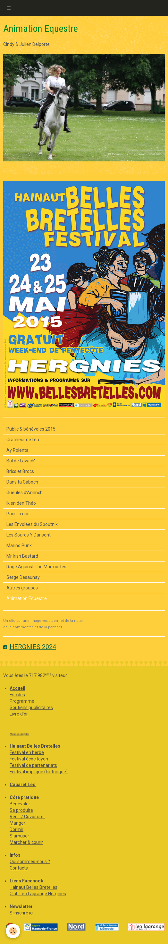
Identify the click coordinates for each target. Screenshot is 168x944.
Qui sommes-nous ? (30, 861)
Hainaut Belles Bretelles (33, 887)
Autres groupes (22, 587)
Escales (17, 694)
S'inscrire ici (21, 912)
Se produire (21, 810)
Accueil (17, 688)
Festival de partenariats (33, 765)
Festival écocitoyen (29, 758)
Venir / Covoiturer (27, 816)
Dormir (16, 829)
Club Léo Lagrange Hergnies (38, 893)
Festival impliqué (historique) (39, 771)
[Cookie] (13, 931)
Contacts (19, 868)
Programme (22, 701)
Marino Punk (19, 545)
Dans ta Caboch (22, 482)
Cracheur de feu (22, 439)
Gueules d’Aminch (24, 492)
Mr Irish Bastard (22, 556)
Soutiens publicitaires (31, 707)
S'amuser (19, 835)
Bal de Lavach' (20, 460)
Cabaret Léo (23, 784)
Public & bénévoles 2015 (30, 429)
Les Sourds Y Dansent (28, 534)
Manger (17, 823)
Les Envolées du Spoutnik (32, 524)
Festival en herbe (27, 752)
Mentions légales (19, 733)
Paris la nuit (18, 513)
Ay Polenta (17, 450)
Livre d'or (19, 714)
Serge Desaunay (23, 577)
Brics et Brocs (20, 471)
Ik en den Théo (21, 503)
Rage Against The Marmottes (36, 566)
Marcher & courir (26, 842)
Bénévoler (20, 803)
